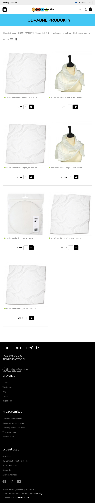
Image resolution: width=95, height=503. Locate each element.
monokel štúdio (22, 497)
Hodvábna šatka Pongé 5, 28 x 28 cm (20, 97)
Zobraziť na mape (10, 475)
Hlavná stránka (9, 33)
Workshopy (7, 387)
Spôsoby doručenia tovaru (14, 423)
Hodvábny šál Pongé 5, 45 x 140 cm (20, 309)
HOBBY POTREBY (25, 33)
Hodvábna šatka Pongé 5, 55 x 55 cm (20, 168)
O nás (5, 382)
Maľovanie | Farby (42, 33)
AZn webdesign (36, 493)
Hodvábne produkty (81, 33)
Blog (4, 391)
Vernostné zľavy (9, 432)
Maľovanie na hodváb (62, 33)
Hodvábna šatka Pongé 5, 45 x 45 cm (65, 97)
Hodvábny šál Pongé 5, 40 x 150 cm (65, 238)
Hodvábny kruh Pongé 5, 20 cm (18, 238)
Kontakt (6, 396)
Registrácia (7, 400)
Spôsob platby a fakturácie (14, 427)
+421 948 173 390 (12, 355)
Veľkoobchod (8, 436)
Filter (8, 39)
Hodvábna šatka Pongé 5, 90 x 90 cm (65, 168)
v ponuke (10, 2)
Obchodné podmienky (12, 418)
